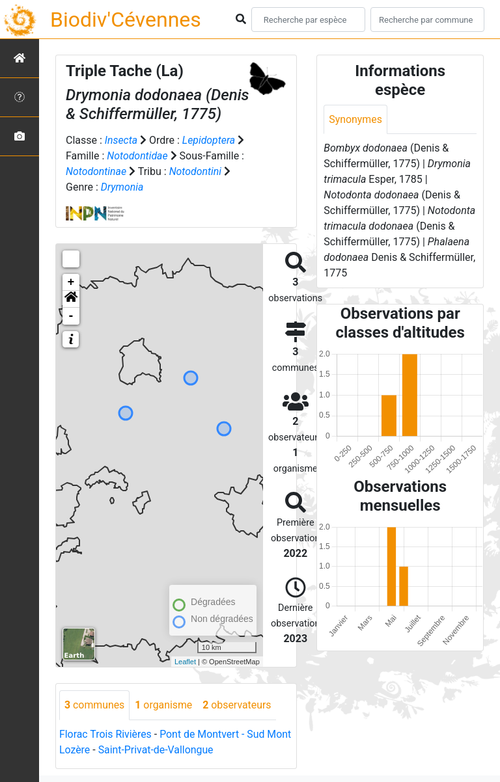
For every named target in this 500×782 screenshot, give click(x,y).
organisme (164, 705)
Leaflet (185, 662)
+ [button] (71, 282)
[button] (70, 299)
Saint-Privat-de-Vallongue (156, 750)
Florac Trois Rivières (105, 734)
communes (94, 705)
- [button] (71, 316)
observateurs (238, 705)
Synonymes (355, 119)
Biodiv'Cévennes (125, 19)
